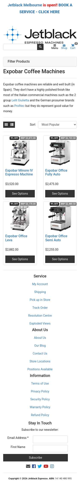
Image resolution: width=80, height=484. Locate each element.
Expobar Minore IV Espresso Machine (19, 172)
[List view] (12, 125)
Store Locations (40, 361)
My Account (40, 284)
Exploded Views (39, 323)
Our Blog (40, 345)
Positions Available (40, 369)
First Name (18, 447)
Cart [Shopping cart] (73, 47)
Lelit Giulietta (20, 100)
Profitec (19, 106)
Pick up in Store (40, 300)
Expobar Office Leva (16, 238)
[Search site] (40, 47)
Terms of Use (40, 383)
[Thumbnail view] (6, 125)
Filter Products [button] (19, 61)
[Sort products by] (57, 124)
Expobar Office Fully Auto (56, 172)
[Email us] (28, 466)
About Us (40, 337)
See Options (20, 193)
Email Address (18, 437)
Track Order (40, 307)
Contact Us (40, 353)
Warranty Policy (40, 407)
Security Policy (40, 399)
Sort (32, 124)
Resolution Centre (40, 315)
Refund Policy (40, 415)
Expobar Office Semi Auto (56, 238)
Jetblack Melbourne (25, 5)
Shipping (40, 292)
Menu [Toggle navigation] (54, 47)
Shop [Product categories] (64, 47)
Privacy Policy (40, 391)
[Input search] (20, 47)
